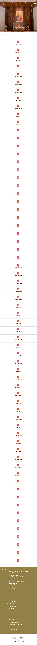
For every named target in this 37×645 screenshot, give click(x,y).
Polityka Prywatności (18, 638)
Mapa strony (19, 640)
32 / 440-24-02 (12, 627)
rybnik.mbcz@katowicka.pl (14, 629)
